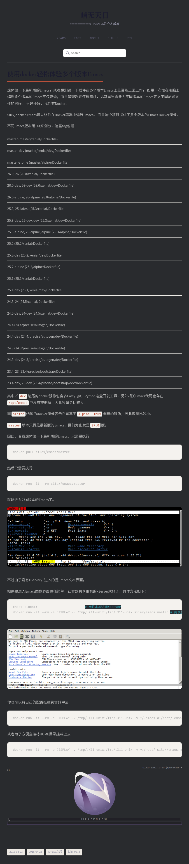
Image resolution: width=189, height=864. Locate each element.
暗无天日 (94, 15)
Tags (78, 38)
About (94, 38)
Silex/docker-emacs (22, 114)
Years (62, 38)
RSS (128, 38)
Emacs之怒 (55, 851)
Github (112, 38)
